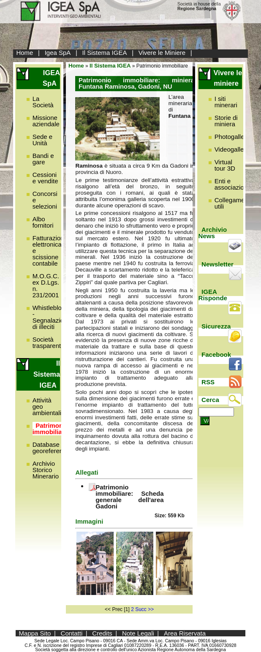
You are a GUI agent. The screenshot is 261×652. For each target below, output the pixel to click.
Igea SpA (58, 52)
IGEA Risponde (212, 295)
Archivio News (212, 232)
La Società (43, 102)
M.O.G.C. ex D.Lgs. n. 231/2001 (46, 285)
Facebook (216, 354)
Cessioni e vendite (45, 178)
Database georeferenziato (54, 447)
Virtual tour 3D (225, 165)
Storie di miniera (226, 121)
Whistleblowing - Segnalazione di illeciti (54, 317)
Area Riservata (185, 633)
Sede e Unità (43, 140)
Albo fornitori (43, 222)
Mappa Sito (35, 633)
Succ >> (144, 609)
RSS (208, 382)
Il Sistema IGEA (104, 52)
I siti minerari (226, 102)
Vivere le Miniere (162, 52)
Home (24, 52)
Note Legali (138, 633)
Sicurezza (216, 326)
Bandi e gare (43, 159)
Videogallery (232, 149)
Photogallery (232, 136)
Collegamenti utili (233, 203)
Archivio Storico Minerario (46, 470)
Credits (102, 633)
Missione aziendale (46, 121)
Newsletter (217, 264)
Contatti (72, 633)
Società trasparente (49, 342)
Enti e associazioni (232, 184)
